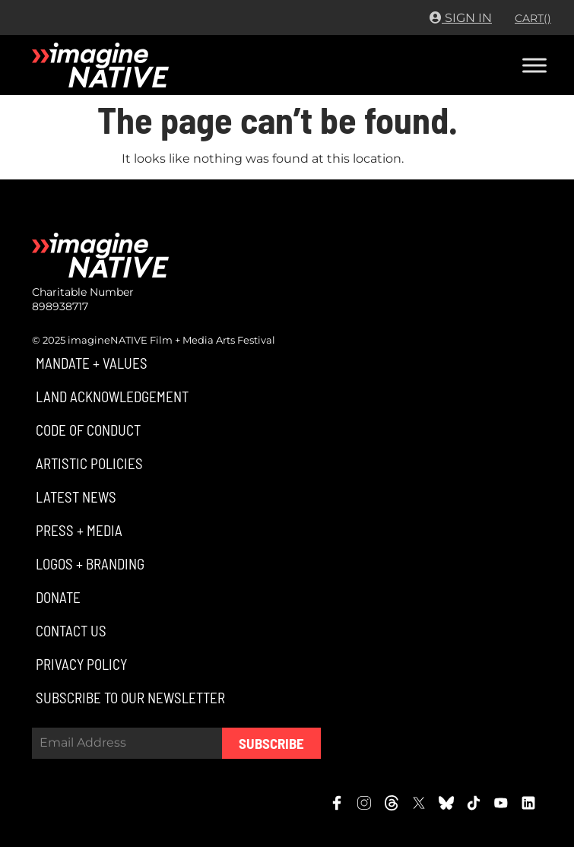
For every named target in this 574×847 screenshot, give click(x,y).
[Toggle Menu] (534, 65)
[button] (89, 363)
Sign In (461, 18)
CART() (533, 18)
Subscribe (271, 743)
